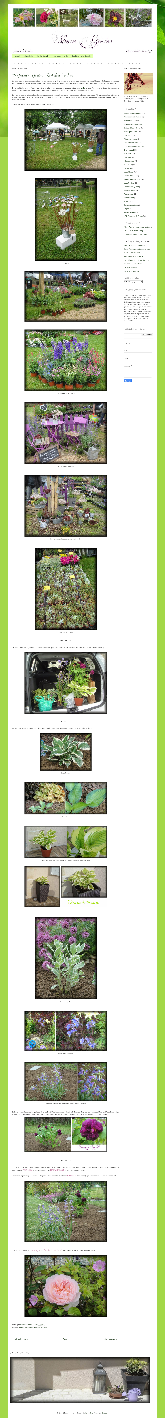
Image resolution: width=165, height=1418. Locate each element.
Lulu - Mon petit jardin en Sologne (136, 260)
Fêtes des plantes (26, 1327)
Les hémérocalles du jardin (81, 56)
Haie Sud (37, 1327)
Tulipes (126, 209)
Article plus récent (20, 1339)
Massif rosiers (129, 183)
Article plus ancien (110, 1339)
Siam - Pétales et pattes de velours (137, 249)
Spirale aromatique (131, 205)
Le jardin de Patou (130, 267)
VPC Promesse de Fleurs (133, 216)
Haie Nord (127, 154)
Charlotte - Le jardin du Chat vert (136, 234)
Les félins (127, 168)
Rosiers (44, 1327)
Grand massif (129, 150)
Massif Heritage (129, 176)
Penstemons (128, 194)
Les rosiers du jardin (61, 56)
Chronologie (28, 56)
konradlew (89, 1413)
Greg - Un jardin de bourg (133, 231)
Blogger (105, 1413)
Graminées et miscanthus (133, 146)
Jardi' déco (128, 165)
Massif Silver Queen (131, 187)
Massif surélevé (129, 190)
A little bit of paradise (131, 271)
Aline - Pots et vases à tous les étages (138, 227)
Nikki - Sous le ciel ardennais (134, 245)
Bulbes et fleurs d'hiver (132, 128)
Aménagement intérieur (132, 117)
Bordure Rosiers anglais (133, 124)
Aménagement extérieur (133, 113)
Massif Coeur (129, 172)
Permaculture (129, 198)
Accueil (17, 56)
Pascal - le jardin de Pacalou (134, 256)
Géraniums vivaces (131, 143)
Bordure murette (130, 121)
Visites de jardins (130, 212)
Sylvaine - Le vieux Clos (133, 264)
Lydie (83, 88)
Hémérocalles (129, 161)
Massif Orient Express (132, 179)
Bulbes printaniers (130, 132)
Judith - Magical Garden (133, 253)
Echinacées (128, 135)
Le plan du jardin (43, 56)
